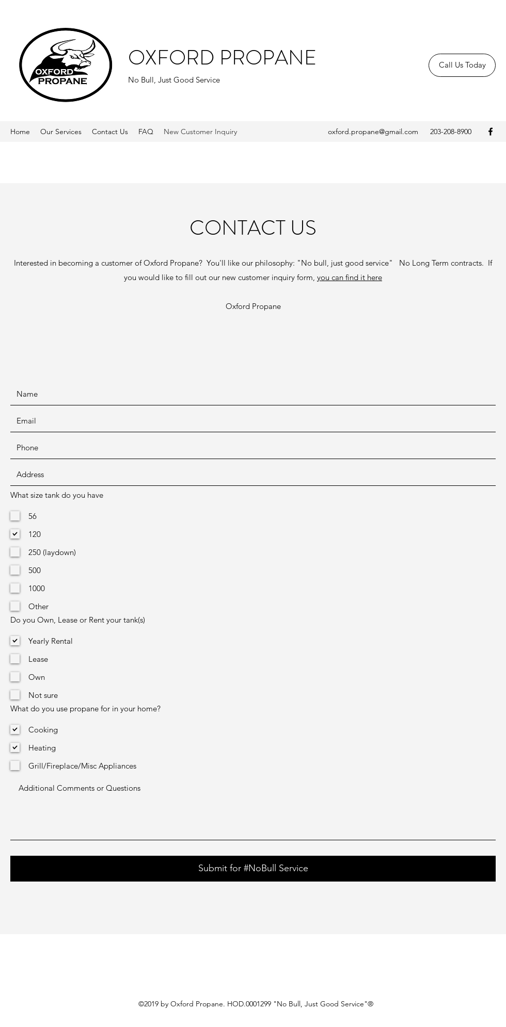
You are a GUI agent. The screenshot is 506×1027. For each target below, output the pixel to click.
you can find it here (349, 277)
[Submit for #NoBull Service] (253, 869)
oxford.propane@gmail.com (373, 131)
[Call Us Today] (462, 65)
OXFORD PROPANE (222, 57)
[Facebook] (490, 131)
